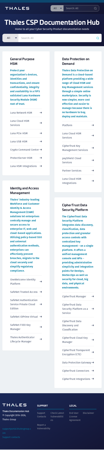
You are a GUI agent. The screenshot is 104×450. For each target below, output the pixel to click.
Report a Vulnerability (43, 427)
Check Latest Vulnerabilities (57, 417)
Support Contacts (41, 415)
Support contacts (11, 437)
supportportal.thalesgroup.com (16, 431)
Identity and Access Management (24, 190)
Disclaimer (88, 413)
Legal (73, 406)
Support (42, 406)
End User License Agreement (74, 417)
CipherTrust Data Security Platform (75, 207)
